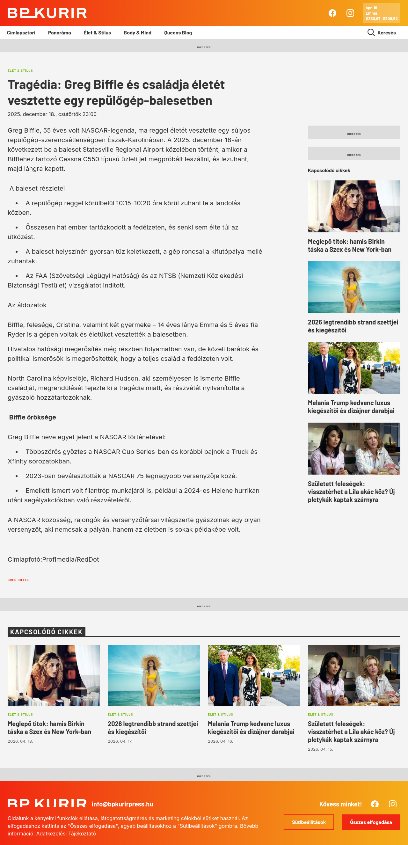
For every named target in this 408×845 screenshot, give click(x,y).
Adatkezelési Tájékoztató (66, 833)
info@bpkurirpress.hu (122, 804)
